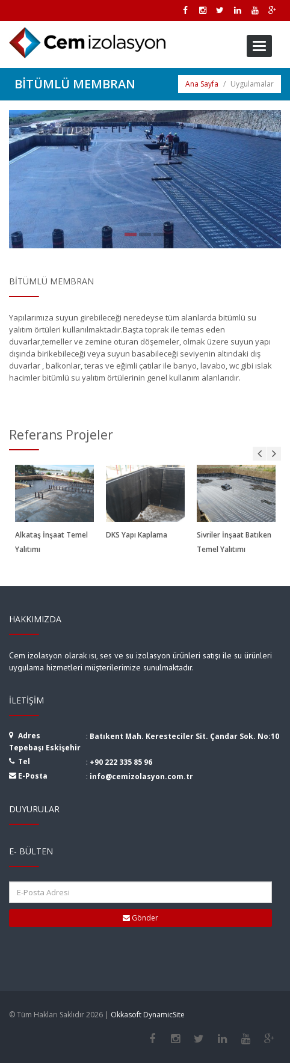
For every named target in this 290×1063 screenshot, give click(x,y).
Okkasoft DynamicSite (148, 1014)
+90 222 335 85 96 (121, 762)
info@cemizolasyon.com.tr (141, 776)
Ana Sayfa (201, 84)
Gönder (140, 918)
